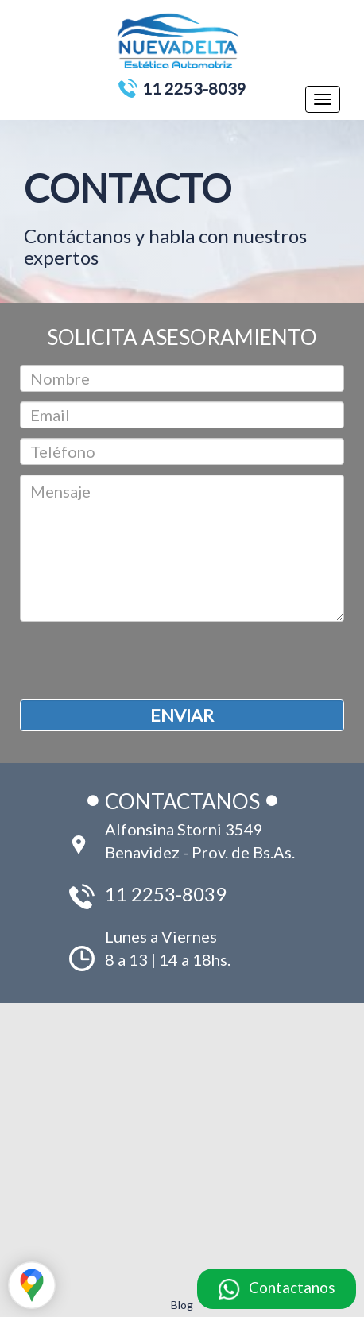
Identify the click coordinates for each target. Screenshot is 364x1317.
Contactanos (292, 1287)
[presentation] (140, 660)
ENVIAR (182, 715)
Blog (182, 1304)
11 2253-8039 (194, 88)
